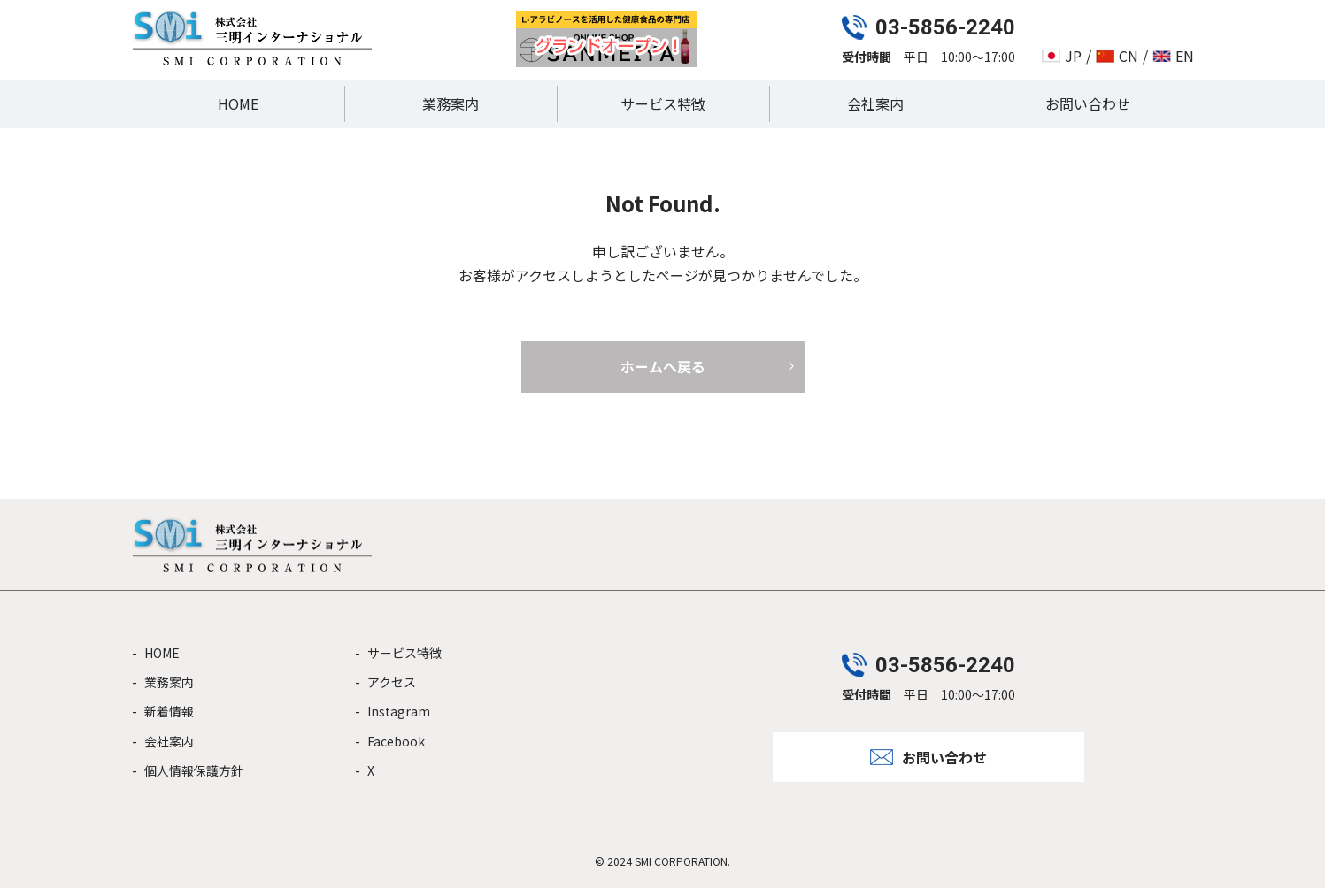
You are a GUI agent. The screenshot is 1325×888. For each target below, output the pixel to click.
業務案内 (450, 103)
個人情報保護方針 (193, 770)
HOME (238, 103)
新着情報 (169, 711)
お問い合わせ (1087, 103)
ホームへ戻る (662, 366)
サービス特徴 (662, 103)
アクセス (391, 682)
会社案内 (875, 103)
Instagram (398, 711)
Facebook (396, 741)
